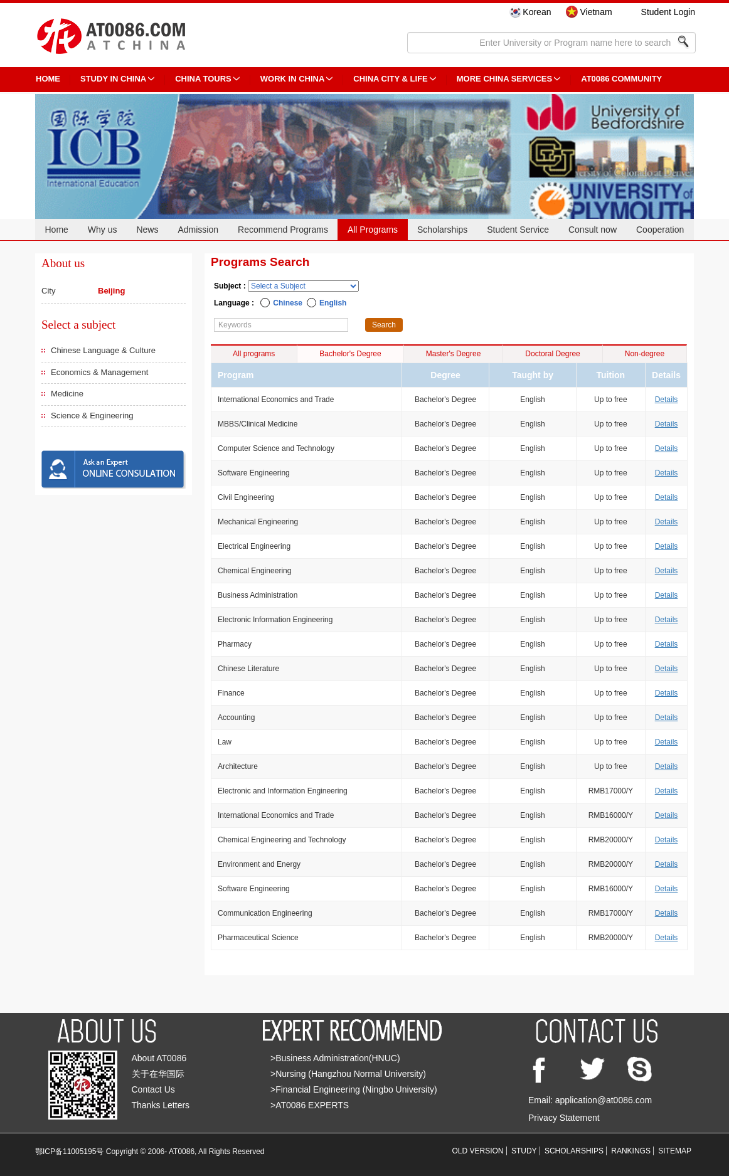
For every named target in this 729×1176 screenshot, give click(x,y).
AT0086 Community (621, 78)
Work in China (292, 78)
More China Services (504, 78)
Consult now (592, 230)
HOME (48, 78)
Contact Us (153, 1089)
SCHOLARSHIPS (574, 1151)
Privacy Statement (564, 1118)
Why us (102, 230)
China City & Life (390, 78)
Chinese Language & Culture (103, 350)
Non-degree (644, 353)
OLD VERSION (478, 1151)
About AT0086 (159, 1058)
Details (666, 399)
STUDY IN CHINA (113, 78)
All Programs (373, 230)
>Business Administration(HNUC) (335, 1058)
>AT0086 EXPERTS (309, 1105)
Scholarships (442, 230)
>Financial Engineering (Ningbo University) (353, 1089)
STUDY (524, 1151)
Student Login (668, 12)
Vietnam (596, 12)
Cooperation (660, 230)
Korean (537, 12)
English (332, 303)
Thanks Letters (161, 1105)
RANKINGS (631, 1151)
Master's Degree (453, 353)
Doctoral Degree (552, 353)
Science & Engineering (92, 415)
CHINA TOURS (203, 78)
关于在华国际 (158, 1074)
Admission (198, 230)
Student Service (518, 230)
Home (56, 230)
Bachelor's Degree (350, 353)
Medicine (67, 393)
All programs (254, 353)
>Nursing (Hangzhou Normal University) (348, 1074)
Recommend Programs (283, 230)
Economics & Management (99, 372)
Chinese (287, 303)
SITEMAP (674, 1151)
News (147, 230)
